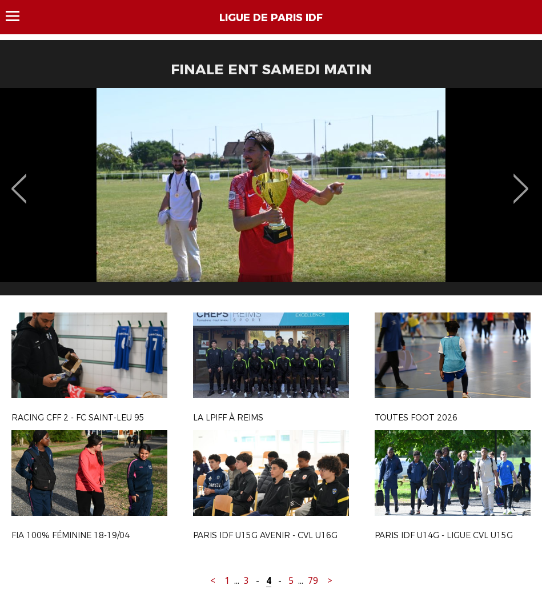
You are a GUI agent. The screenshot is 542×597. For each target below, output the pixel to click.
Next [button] (521, 180)
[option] (271, 196)
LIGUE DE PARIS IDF (271, 17)
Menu (18, 16)
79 (313, 580)
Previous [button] (19, 180)
